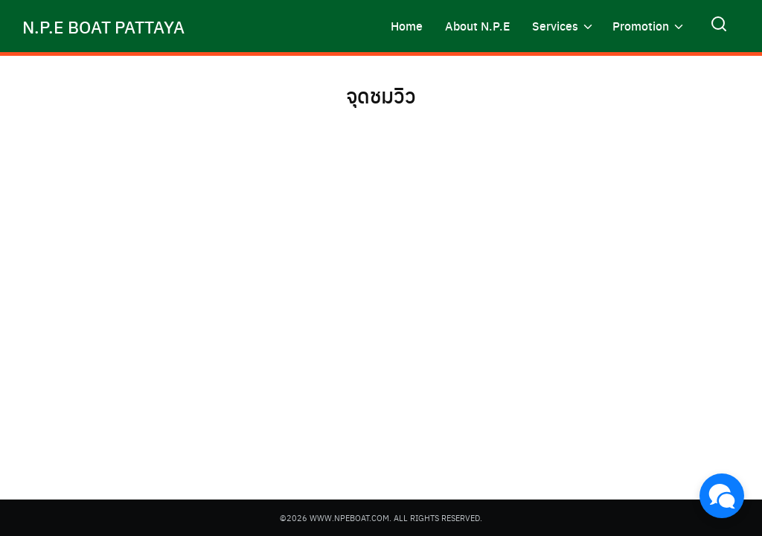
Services (555, 25)
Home (407, 25)
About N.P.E (477, 25)
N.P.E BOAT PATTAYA (109, 26)
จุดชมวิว (381, 94)
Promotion (640, 25)
